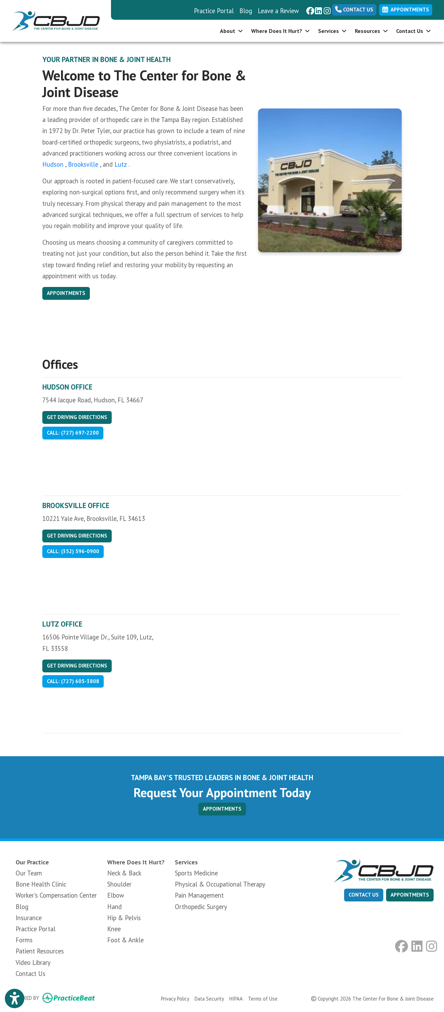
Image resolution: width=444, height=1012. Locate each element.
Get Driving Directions (77, 417)
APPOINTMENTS (222, 808)
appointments (410, 894)
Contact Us (354, 9)
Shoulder (119, 884)
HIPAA (236, 998)
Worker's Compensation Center (56, 895)
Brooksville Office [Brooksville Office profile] (75, 505)
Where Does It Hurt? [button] (280, 30)
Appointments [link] (405, 9)
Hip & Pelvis (124, 918)
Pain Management (199, 895)
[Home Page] (55, 20)
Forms (24, 940)
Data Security (209, 998)
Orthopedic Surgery (201, 906)
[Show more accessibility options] (14, 998)
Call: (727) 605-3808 (73, 681)
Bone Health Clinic (41, 884)
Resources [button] (371, 30)
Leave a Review (278, 11)
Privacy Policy (175, 998)
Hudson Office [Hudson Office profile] (67, 387)
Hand (114, 906)
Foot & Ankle (125, 940)
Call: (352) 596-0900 (73, 551)
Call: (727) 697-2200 (73, 432)
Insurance (29, 918)
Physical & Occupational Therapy (220, 884)
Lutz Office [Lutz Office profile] (62, 624)
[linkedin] (317, 8)
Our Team (29, 873)
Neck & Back (124, 873)
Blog (245, 11)
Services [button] (332, 30)
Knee (114, 929)
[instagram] (326, 8)
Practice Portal (214, 11)
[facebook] (308, 8)
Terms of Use (263, 998)
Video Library (33, 962)
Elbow (115, 895)
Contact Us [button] (413, 30)
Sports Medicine (196, 873)
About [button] (231, 30)
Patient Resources (40, 951)
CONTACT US (364, 894)
